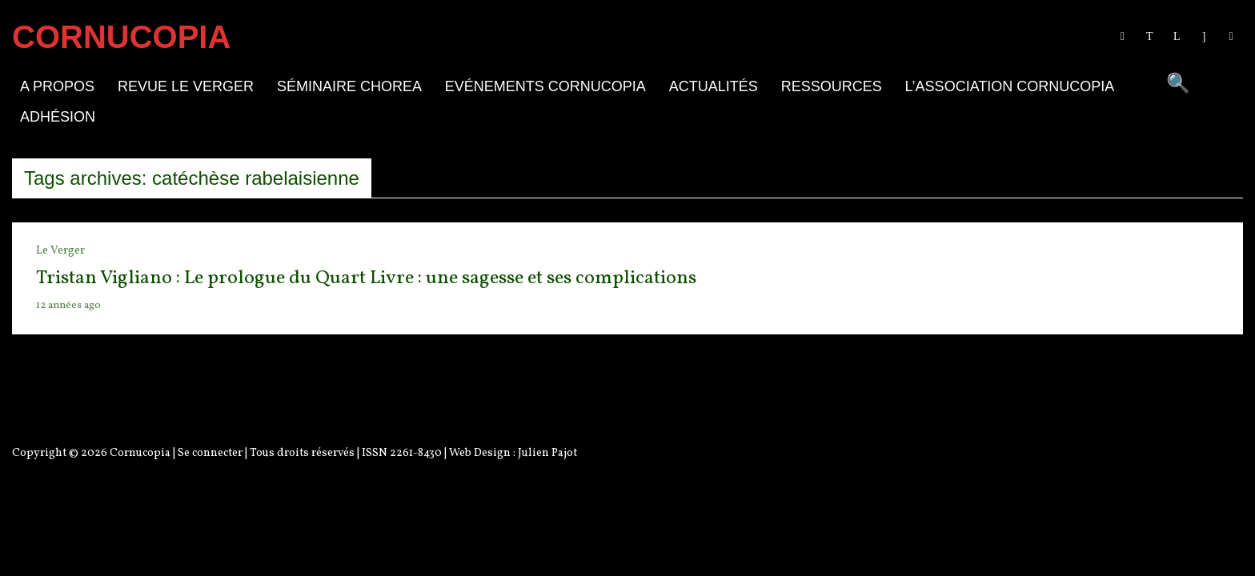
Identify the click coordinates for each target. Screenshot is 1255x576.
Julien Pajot (547, 453)
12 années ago (68, 305)
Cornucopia (140, 453)
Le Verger (60, 250)
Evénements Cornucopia (545, 86)
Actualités (713, 86)
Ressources (831, 86)
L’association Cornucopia (1010, 86)
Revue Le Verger (186, 86)
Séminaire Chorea (349, 86)
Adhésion (57, 117)
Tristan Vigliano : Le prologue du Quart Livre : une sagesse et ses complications (366, 278)
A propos (57, 86)
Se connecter (210, 453)
